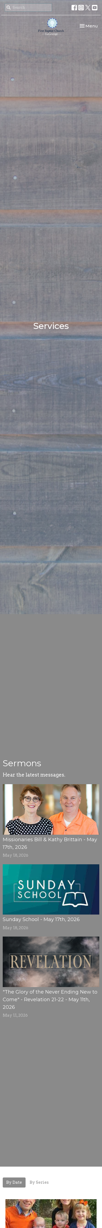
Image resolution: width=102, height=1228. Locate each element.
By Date (14, 1182)
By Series (39, 1182)
